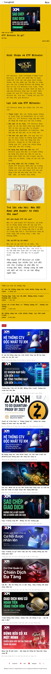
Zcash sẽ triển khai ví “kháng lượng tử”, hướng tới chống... (25, 306)
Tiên (5, 38)
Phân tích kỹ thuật (7, 32)
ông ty (39, 248)
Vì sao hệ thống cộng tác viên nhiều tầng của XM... (25, 289)
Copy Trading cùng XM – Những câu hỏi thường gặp (20, 520)
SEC (11, 223)
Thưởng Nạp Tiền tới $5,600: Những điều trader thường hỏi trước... (23, 297)
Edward (4, 291)
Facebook (14, 663)
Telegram (34, 663)
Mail (25, 663)
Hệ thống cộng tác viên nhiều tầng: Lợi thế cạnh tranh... (23, 314)
